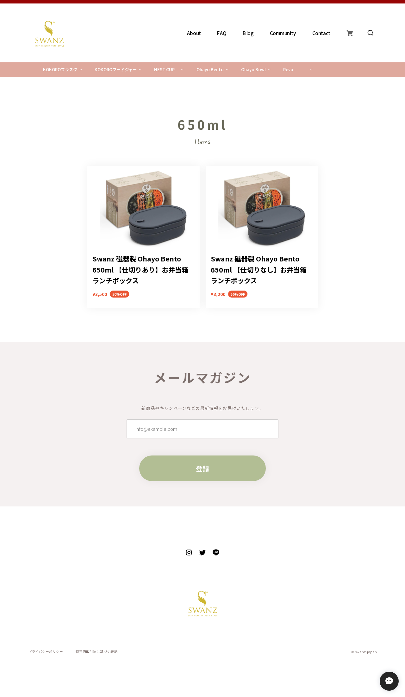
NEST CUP (164, 69)
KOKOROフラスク (60, 69)
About (194, 32)
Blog (248, 32)
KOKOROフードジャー (116, 69)
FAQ (222, 32)
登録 (202, 468)
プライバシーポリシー (45, 652)
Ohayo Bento (210, 69)
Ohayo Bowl (253, 69)
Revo (288, 69)
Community (283, 32)
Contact (321, 32)
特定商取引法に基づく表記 (96, 652)
